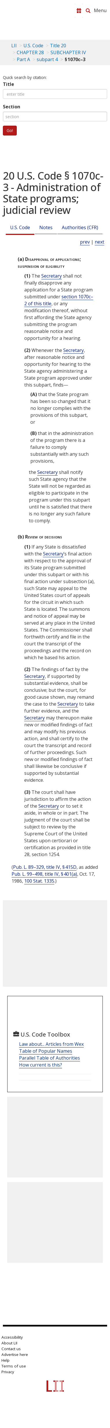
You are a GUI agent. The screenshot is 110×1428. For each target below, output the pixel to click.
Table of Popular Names (45, 1051)
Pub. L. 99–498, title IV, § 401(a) (44, 874)
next (99, 242)
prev (85, 242)
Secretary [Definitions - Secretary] (51, 276)
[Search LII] (88, 11)
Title (8, 84)
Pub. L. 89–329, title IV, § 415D (45, 867)
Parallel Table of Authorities (49, 1058)
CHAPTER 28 (30, 52)
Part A (23, 59)
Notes (46, 227)
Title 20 (58, 45)
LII (14, 45)
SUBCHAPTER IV (68, 52)
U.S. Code (20, 227)
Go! (10, 130)
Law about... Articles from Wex (51, 1044)
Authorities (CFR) (80, 227)
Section (11, 106)
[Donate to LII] (79, 11)
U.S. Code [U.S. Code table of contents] (33, 45)
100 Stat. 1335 (39, 881)
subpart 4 (47, 59)
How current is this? (40, 1065)
